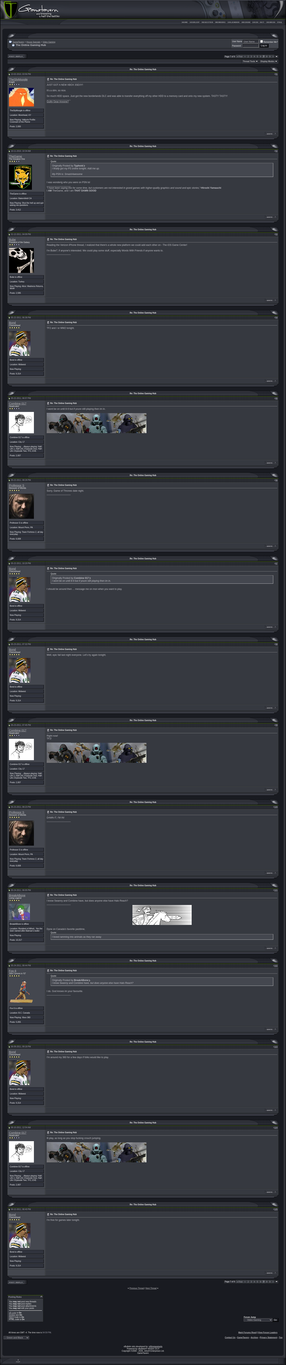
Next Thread (151, 1288)
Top (280, 1337)
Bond (12, 322)
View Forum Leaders (267, 1332)
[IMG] (11, 1317)
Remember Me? (269, 42)
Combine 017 (17, 403)
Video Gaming (49, 42)
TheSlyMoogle (18, 79)
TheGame (15, 156)
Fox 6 (12, 970)
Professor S (16, 485)
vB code (12, 1313)
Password (236, 46)
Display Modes (267, 61)
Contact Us (230, 1337)
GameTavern (18, 42)
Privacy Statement (268, 1337)
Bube (12, 239)
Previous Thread (136, 1288)
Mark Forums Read (247, 1332)
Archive (254, 1337)
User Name (237, 41)
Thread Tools (249, 61)
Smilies (12, 1315)
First (240, 57)
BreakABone (17, 895)
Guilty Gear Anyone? (58, 101)
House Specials (33, 42)
